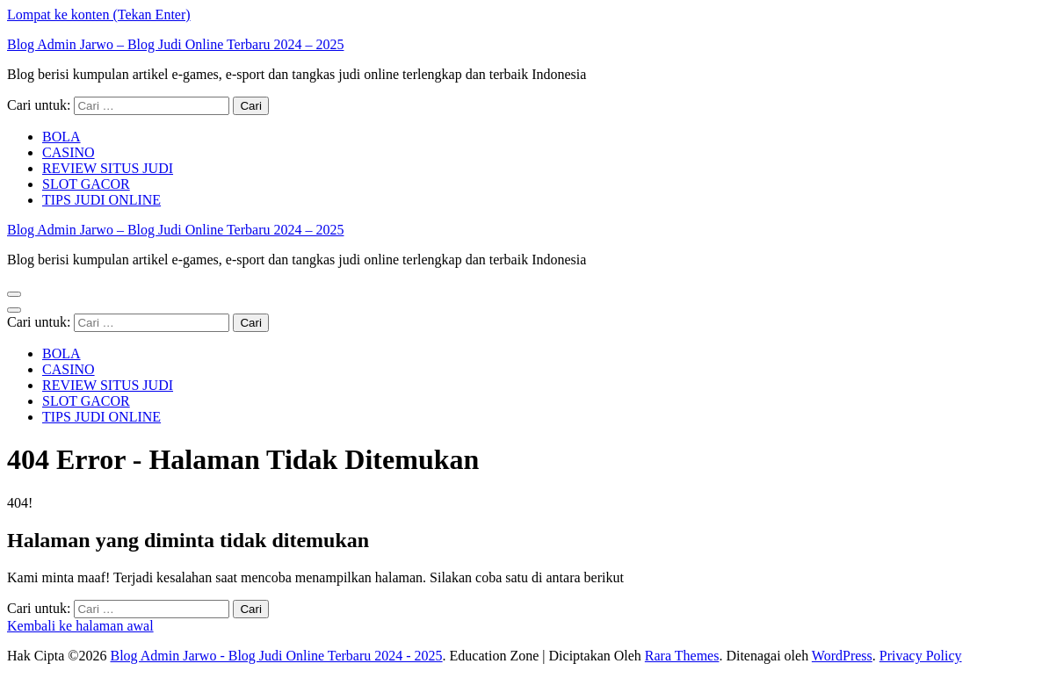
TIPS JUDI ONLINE (101, 199)
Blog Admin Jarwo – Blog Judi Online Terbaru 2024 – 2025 (175, 44)
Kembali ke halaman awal (80, 625)
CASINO (68, 152)
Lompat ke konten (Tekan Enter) (99, 14)
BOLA (61, 136)
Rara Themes (682, 655)
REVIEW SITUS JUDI (107, 168)
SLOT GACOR (86, 184)
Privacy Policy (920, 655)
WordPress (842, 655)
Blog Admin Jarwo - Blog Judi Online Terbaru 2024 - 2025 (276, 655)
